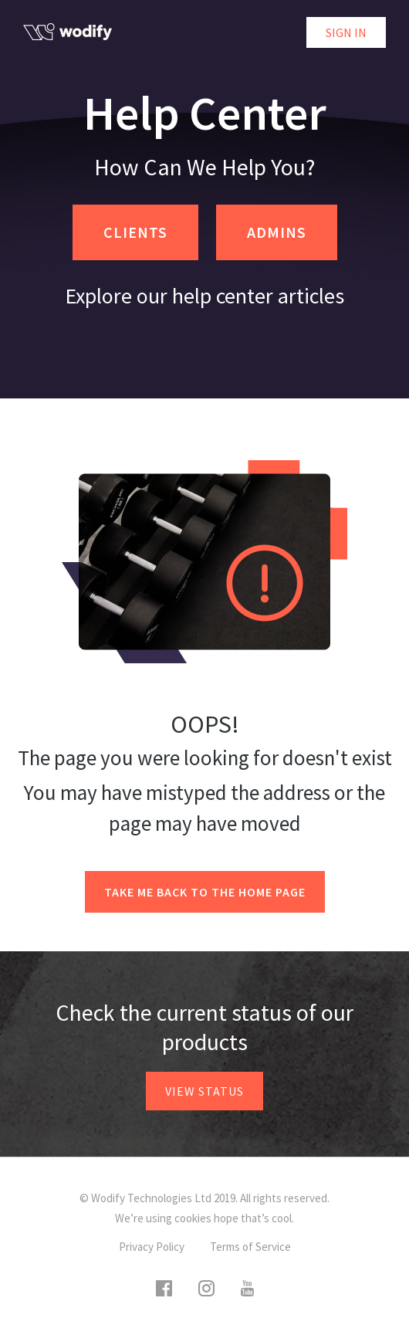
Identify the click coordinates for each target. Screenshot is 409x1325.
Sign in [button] (346, 32)
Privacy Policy (151, 1246)
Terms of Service (250, 1246)
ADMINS (276, 232)
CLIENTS (135, 232)
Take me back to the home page (205, 892)
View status (204, 1091)
